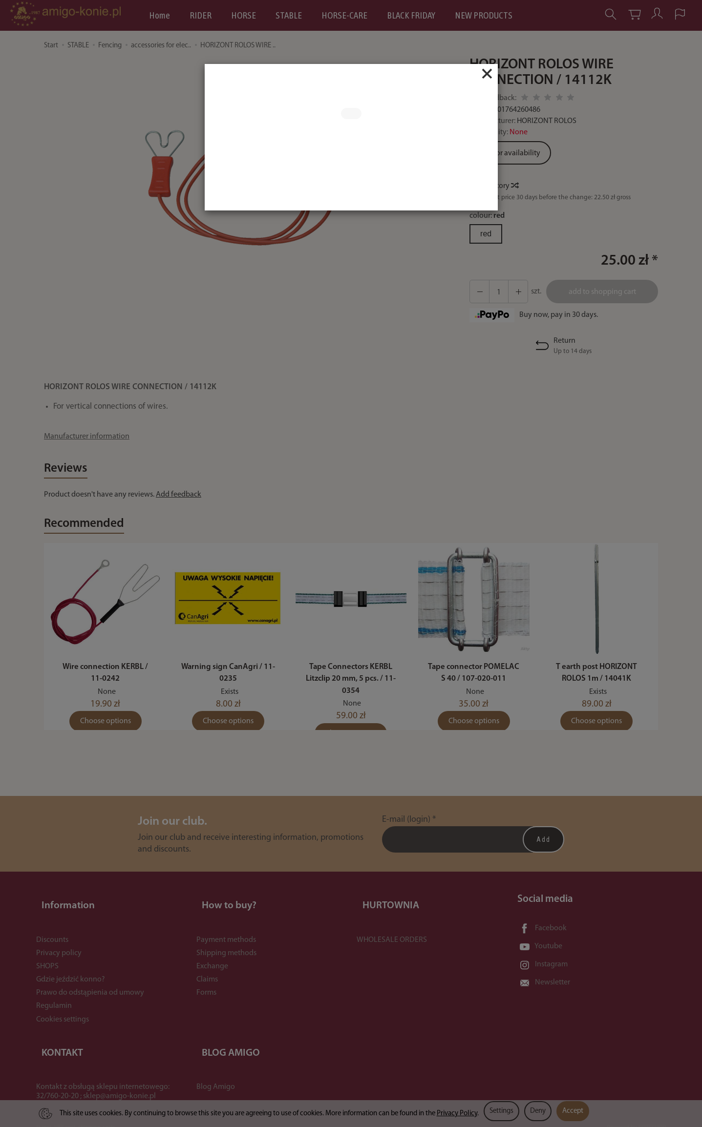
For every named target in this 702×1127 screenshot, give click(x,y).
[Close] (487, 73)
